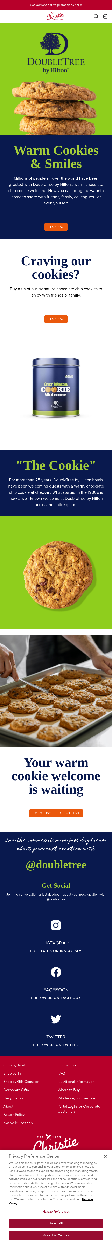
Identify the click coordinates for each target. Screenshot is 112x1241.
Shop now (56, 227)
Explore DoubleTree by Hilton (56, 813)
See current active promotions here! (56, 5)
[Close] (105, 1160)
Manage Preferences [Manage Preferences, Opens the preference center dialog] (56, 1215)
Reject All (55, 1227)
